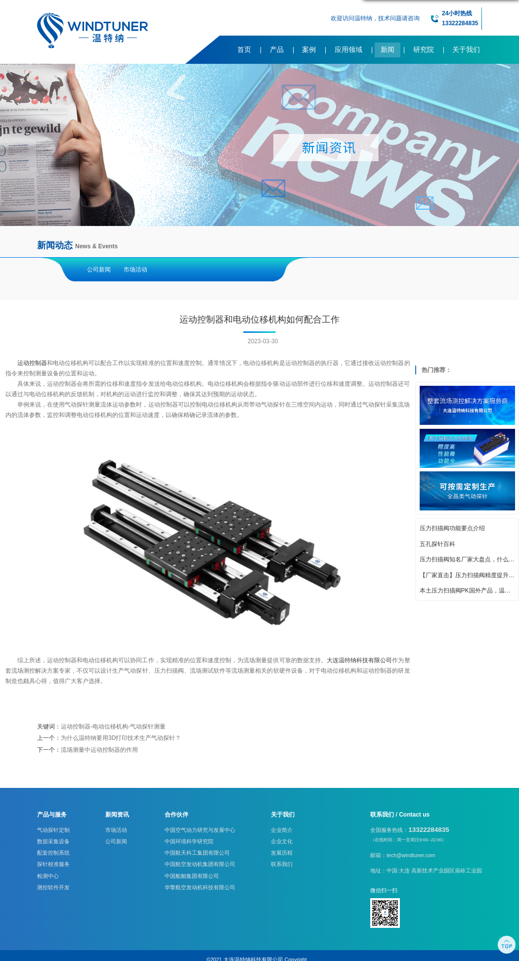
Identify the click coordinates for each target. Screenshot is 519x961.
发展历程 (282, 853)
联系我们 (282, 864)
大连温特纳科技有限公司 (359, 660)
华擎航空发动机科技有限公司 (200, 887)
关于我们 (466, 49)
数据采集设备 (53, 841)
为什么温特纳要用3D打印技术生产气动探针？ (121, 737)
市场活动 (135, 269)
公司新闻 (99, 269)
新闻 (387, 49)
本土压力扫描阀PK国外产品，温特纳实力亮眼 (467, 590)
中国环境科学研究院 (189, 841)
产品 (277, 49)
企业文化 (282, 841)
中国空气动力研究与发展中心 (200, 830)
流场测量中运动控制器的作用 (99, 749)
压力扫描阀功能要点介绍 (452, 528)
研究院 (423, 49)
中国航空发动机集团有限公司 (200, 864)
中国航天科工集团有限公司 (197, 853)
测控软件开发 (53, 887)
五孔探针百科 (437, 544)
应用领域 (348, 49)
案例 (309, 49)
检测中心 (48, 876)
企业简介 (282, 830)
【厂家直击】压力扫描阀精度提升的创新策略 (467, 575)
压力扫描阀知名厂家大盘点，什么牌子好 (467, 559)
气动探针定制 (53, 830)
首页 (244, 49)
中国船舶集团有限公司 (192, 876)
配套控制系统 (53, 853)
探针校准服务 (53, 864)
